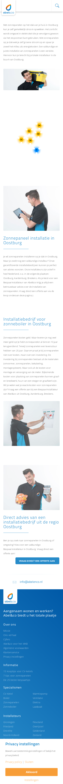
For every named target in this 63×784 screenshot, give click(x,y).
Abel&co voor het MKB (15, 643)
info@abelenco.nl (31, 581)
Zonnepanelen (11, 702)
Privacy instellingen (13, 656)
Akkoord (31, 772)
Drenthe (7, 730)
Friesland (8, 726)
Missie (6, 630)
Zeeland (37, 735)
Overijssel (38, 726)
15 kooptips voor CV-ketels (18, 671)
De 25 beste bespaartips (16, 679)
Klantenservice (11, 652)
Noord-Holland (11, 735)
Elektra (36, 702)
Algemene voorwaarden (16, 648)
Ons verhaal (9, 635)
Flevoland (38, 722)
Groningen (9, 722)
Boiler (6, 698)
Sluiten (29, 762)
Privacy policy (13, 762)
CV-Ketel (8, 693)
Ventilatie (38, 698)
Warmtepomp (40, 693)
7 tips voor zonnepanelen (17, 675)
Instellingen (32, 780)
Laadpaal (37, 706)
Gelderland (39, 730)
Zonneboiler (9, 706)
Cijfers (6, 639)
